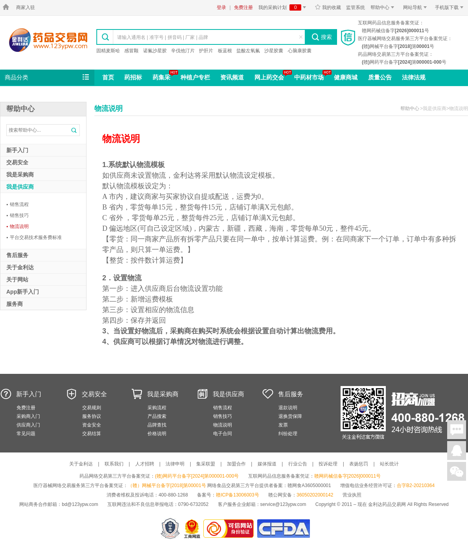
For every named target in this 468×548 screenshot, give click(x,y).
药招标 (133, 77)
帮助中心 (383, 7)
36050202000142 (315, 495)
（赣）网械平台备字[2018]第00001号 (167, 485)
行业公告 (297, 464)
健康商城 (345, 77)
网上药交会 (269, 77)
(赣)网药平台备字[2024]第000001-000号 (197, 476)
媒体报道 (267, 464)
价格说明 (156, 433)
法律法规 (414, 77)
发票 (283, 425)
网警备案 (170, 528)
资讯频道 (232, 77)
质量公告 (380, 77)
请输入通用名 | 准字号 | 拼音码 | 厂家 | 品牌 (162, 37)
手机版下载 (450, 7)
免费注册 (243, 7)
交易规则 (91, 407)
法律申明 (175, 464)
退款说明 (287, 407)
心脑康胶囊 (299, 50)
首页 (108, 77)
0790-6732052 (194, 504)
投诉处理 (328, 464)
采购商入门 (28, 416)
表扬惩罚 (358, 464)
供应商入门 (28, 425)
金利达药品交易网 (48, 40)
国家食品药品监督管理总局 (283, 528)
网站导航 (416, 7)
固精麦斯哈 (108, 50)
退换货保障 (290, 416)
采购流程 (156, 407)
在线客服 (456, 450)
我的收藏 (328, 7)
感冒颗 (131, 50)
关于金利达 (81, 464)
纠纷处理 (287, 433)
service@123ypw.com (283, 504)
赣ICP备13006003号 (237, 495)
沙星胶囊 (273, 50)
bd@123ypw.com (80, 504)
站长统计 (389, 464)
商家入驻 (25, 7)
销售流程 (17, 204)
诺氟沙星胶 (155, 50)
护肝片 (206, 50)
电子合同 (222, 433)
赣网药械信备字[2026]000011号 (347, 476)
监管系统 (355, 7)
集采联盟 (205, 464)
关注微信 (456, 471)
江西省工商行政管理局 (192, 528)
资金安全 (91, 425)
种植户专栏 (195, 77)
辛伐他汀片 (183, 50)
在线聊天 (456, 429)
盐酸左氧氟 (248, 50)
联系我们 (114, 464)
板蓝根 (225, 50)
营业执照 (352, 495)
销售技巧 (17, 215)
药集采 (161, 77)
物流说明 (17, 226)
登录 (221, 7)
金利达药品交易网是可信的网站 (230, 528)
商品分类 (47, 77)
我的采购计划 (283, 7)
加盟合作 (236, 464)
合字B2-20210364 (416, 485)
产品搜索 (156, 416)
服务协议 (91, 416)
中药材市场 (309, 77)
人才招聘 (144, 464)
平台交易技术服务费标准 (34, 237)
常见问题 (26, 433)
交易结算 (91, 433)
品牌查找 (156, 425)
